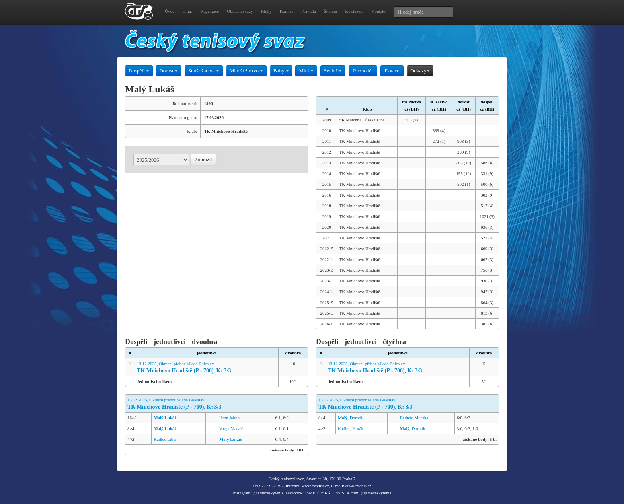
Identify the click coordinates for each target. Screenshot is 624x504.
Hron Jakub (229, 417)
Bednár (406, 417)
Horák (358, 428)
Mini (306, 71)
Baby (281, 71)
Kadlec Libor (165, 439)
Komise (286, 11)
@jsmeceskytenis (268, 492)
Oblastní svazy (240, 11)
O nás (187, 11)
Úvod (169, 11)
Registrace (210, 11)
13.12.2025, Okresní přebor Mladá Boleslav (206, 367)
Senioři (333, 71)
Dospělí (139, 71)
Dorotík (356, 417)
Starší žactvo (203, 71)
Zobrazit (203, 159)
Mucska (421, 417)
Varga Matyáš (231, 428)
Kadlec (344, 428)
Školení (330, 11)
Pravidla (308, 11)
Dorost (168, 71)
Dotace (392, 71)
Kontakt (378, 11)
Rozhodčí (363, 71)
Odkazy (419, 71)
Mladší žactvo (246, 71)
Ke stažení (354, 11)
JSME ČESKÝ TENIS (324, 492)
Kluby (266, 11)
